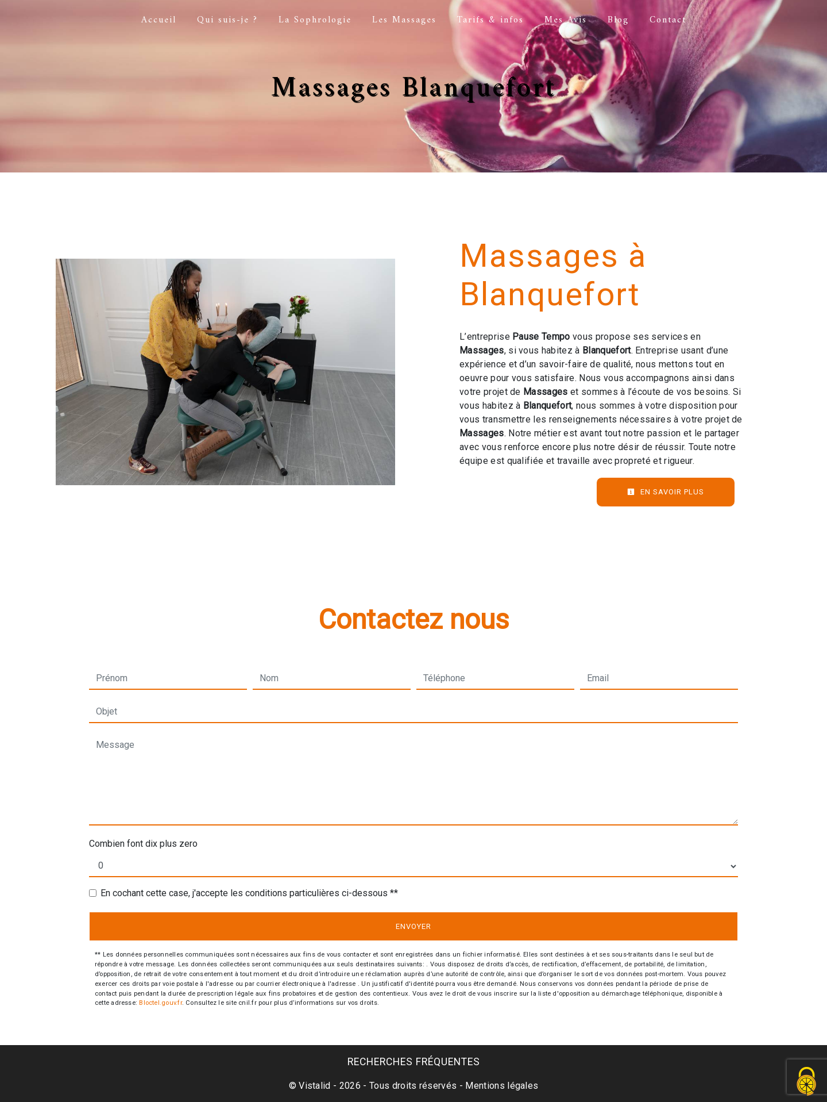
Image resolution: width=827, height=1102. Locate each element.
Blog (618, 20)
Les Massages (404, 20)
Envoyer (413, 926)
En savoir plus (665, 491)
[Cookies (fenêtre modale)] (807, 1082)
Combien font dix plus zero (143, 843)
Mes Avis (565, 20)
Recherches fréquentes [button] (413, 1062)
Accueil (158, 20)
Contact (668, 20)
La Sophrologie (315, 20)
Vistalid (315, 1085)
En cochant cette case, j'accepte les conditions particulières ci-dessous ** (249, 893)
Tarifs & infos (490, 20)
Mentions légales (500, 1085)
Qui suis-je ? (227, 20)
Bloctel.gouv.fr (160, 1003)
